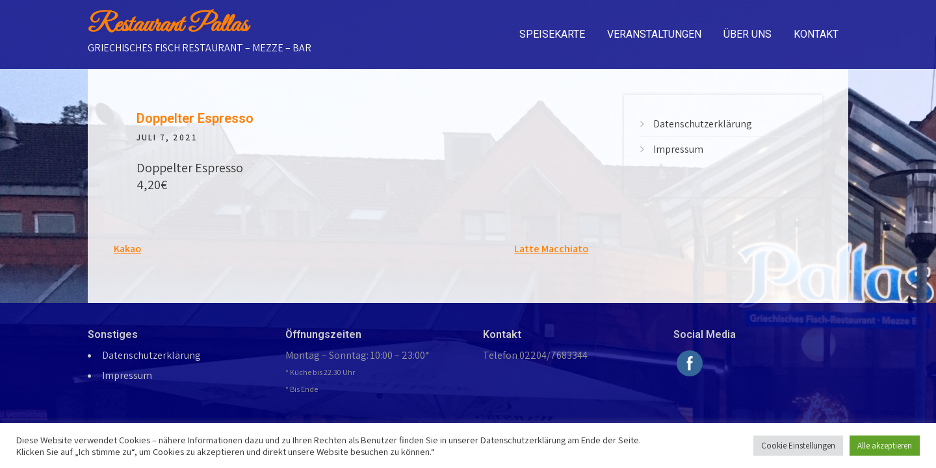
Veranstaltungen (654, 34)
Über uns (747, 34)
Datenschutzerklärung (702, 124)
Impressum (678, 149)
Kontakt (816, 34)
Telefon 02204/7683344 (535, 355)
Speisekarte (552, 34)
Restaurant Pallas (168, 25)
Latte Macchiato (551, 248)
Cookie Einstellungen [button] (798, 445)
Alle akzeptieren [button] (884, 445)
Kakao (127, 248)
